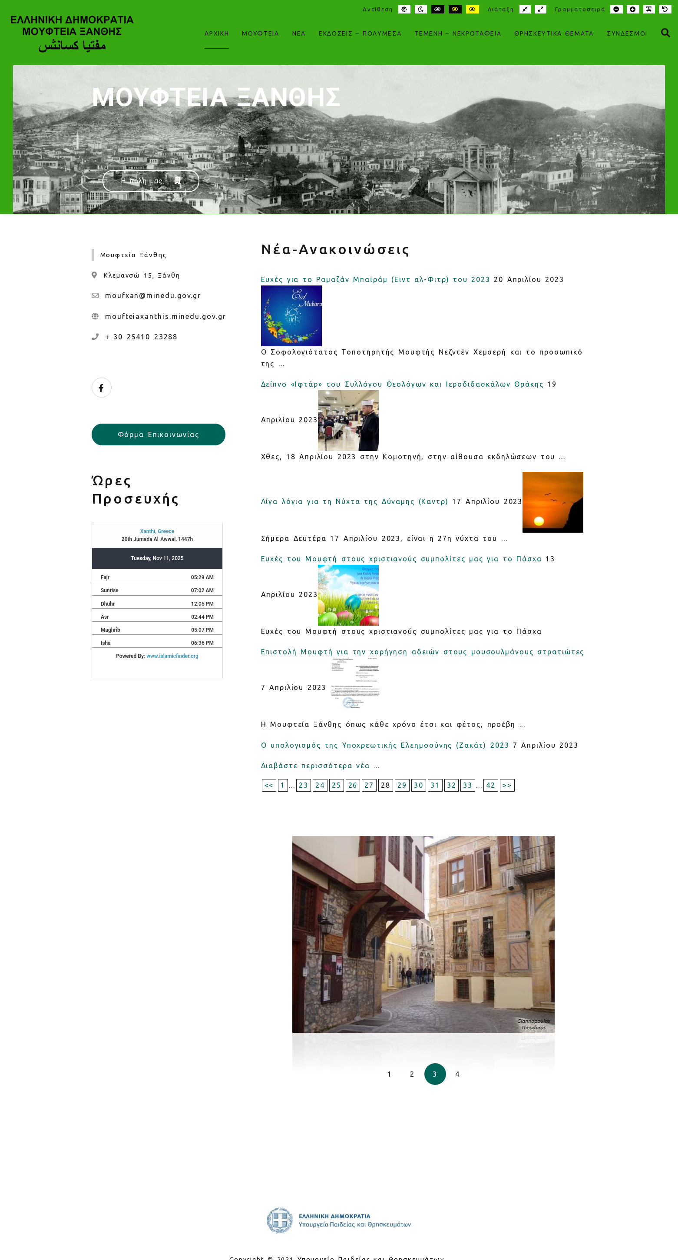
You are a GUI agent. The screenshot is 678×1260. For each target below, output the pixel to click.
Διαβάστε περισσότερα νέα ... (320, 765)
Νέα (299, 33)
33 (468, 785)
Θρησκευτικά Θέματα (553, 33)
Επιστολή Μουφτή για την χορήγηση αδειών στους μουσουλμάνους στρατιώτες (423, 652)
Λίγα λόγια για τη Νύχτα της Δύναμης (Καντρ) (355, 501)
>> (507, 785)
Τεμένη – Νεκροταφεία (457, 33)
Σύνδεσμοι (627, 33)
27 (369, 785)
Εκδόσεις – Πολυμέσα (360, 33)
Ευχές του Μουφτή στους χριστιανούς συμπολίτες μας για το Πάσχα (401, 559)
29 (402, 785)
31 (435, 785)
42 (491, 785)
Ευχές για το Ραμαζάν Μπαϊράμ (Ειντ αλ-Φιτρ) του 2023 (375, 279)
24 (320, 785)
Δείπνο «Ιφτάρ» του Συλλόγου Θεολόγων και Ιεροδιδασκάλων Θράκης (402, 384)
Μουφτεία (260, 33)
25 (336, 785)
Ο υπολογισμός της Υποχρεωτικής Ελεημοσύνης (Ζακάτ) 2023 (385, 745)
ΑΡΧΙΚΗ (217, 33)
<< (269, 785)
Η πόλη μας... (151, 180)
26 (353, 785)
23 (303, 785)
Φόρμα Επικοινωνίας (158, 434)
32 (451, 785)
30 (418, 785)
